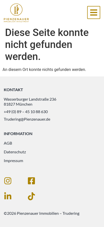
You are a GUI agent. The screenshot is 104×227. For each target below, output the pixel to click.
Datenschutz (15, 151)
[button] (93, 12)
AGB (8, 143)
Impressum (13, 160)
